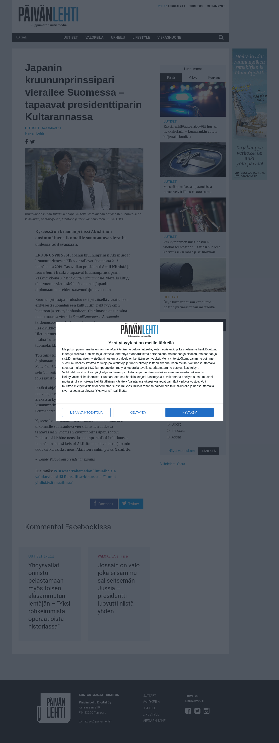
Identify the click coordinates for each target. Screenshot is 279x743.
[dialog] (139, 371)
